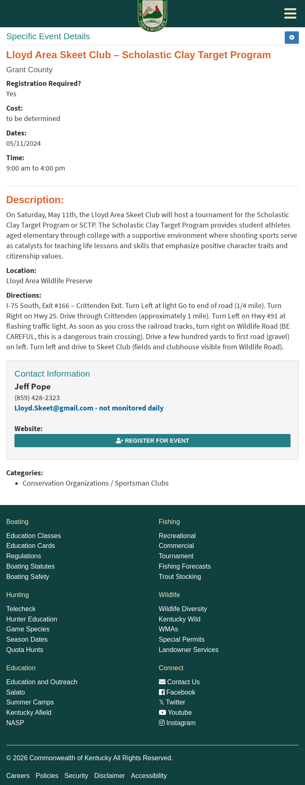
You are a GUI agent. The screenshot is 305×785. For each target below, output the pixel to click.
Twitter (172, 702)
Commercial (176, 545)
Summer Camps (30, 702)
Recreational (177, 535)
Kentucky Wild (180, 619)
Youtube (175, 712)
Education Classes (33, 535)
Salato (15, 692)
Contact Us (179, 681)
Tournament (176, 556)
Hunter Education (31, 619)
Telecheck (20, 608)
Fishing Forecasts (185, 566)
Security (76, 775)
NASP (15, 722)
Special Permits (182, 639)
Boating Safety (27, 576)
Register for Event (152, 440)
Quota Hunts (24, 649)
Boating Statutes (30, 566)
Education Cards (30, 545)
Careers (18, 775)
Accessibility (149, 775)
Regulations (23, 556)
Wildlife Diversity (183, 608)
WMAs (168, 629)
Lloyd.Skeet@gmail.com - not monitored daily (88, 408)
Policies (46, 775)
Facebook (177, 692)
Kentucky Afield (28, 712)
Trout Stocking (180, 576)
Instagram (177, 722)
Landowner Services (189, 649)
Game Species (28, 629)
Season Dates (27, 639)
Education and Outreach (42, 681)
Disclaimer (109, 775)
